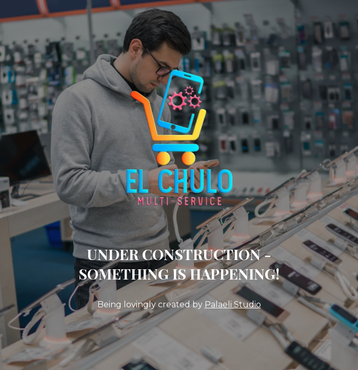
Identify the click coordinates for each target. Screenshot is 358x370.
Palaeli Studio (233, 304)
